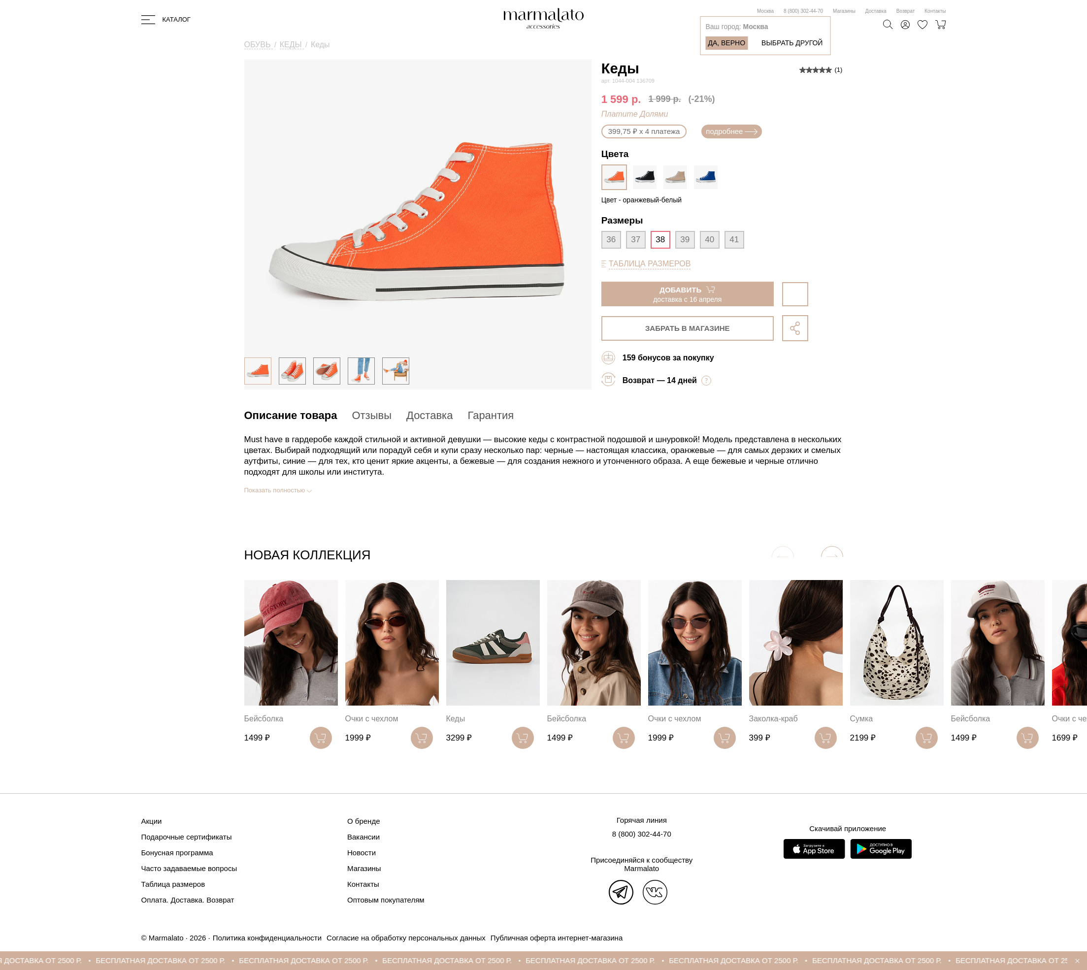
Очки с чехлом (371, 718)
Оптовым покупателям (386, 900)
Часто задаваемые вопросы (189, 868)
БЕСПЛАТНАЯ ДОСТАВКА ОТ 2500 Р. (175, 960)
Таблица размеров (173, 884)
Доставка (876, 11)
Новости (361, 852)
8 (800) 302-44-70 (803, 11)
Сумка (861, 718)
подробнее (732, 131)
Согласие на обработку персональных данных (406, 938)
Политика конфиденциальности (267, 938)
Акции (151, 821)
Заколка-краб (773, 718)
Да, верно (726, 43)
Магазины (844, 11)
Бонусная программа (177, 852)
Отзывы (372, 415)
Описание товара (290, 415)
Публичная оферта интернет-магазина (557, 938)
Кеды (455, 718)
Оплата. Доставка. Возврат (187, 900)
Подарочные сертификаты (186, 837)
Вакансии (363, 837)
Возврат (905, 11)
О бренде (363, 821)
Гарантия (490, 415)
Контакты (935, 11)
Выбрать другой (792, 43)
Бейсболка (264, 718)
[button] (832, 557)
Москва (765, 11)
